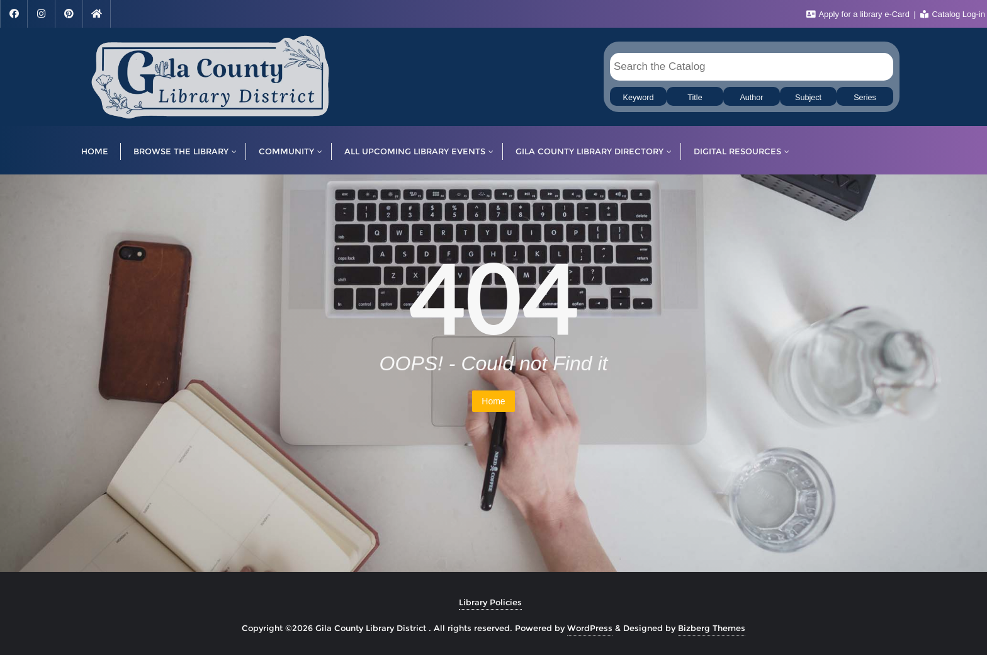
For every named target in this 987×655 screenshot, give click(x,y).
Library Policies (490, 602)
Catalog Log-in (952, 14)
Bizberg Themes (711, 628)
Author (751, 97)
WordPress (589, 628)
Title (694, 97)
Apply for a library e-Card (859, 14)
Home (493, 401)
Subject (808, 97)
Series (865, 97)
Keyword (638, 97)
